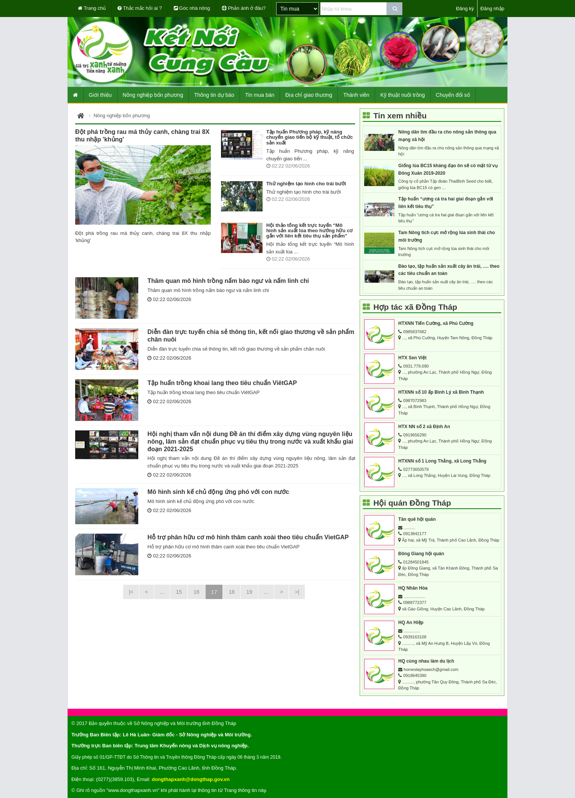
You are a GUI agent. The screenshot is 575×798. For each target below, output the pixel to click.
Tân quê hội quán (417, 519)
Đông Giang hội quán (421, 553)
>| (297, 592)
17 (214, 592)
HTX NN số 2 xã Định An (424, 426)
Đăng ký (465, 8)
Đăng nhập (492, 8)
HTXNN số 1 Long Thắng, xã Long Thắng (442, 461)
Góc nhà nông (192, 8)
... (162, 592)
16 (196, 592)
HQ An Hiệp (411, 622)
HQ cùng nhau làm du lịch (426, 661)
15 (179, 592)
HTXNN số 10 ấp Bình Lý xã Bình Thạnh (441, 392)
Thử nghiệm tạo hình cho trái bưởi (306, 183)
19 (249, 592)
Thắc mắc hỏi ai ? (139, 8)
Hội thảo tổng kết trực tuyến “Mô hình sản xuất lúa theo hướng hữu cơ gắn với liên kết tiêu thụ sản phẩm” (309, 230)
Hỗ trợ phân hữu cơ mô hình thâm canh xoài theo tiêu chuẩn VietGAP (248, 537)
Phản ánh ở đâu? (244, 8)
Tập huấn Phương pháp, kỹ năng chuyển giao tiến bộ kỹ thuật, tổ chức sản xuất (309, 137)
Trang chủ (92, 8)
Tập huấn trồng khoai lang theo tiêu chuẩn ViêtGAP (222, 382)
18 (232, 592)
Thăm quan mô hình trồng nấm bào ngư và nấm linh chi (228, 280)
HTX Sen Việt (412, 357)
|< (131, 592)
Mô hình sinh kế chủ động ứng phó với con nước (218, 491)
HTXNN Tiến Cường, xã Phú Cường (435, 323)
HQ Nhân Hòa (412, 588)
